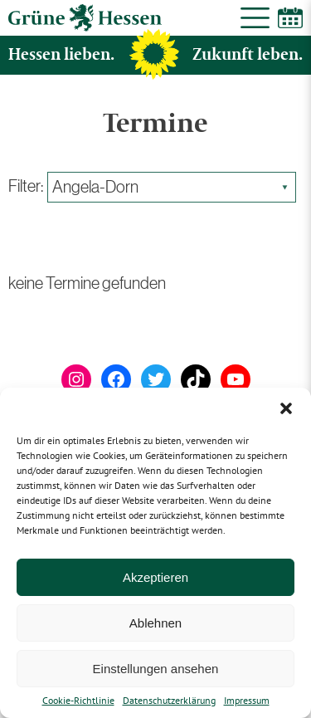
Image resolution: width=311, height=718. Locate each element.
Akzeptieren (155, 577)
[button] (286, 408)
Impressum (247, 701)
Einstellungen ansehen (156, 669)
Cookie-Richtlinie (78, 701)
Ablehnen (155, 623)
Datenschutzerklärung (169, 701)
